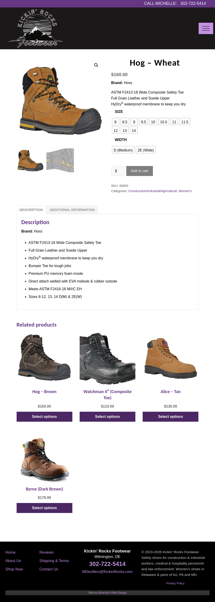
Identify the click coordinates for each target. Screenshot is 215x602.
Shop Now (14, 569)
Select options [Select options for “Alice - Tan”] (170, 417)
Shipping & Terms (54, 561)
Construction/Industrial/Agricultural (152, 191)
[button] (206, 28)
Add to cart (139, 171)
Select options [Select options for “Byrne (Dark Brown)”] (44, 508)
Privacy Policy (175, 583)
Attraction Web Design (112, 592)
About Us (13, 561)
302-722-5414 (107, 564)
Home (10, 552)
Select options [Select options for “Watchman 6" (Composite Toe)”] (107, 417)
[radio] (115, 121)
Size (119, 112)
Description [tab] (31, 210)
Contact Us (48, 569)
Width (121, 140)
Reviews (46, 552)
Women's (185, 191)
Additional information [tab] (72, 210)
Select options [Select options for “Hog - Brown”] (44, 417)
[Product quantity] (117, 171)
